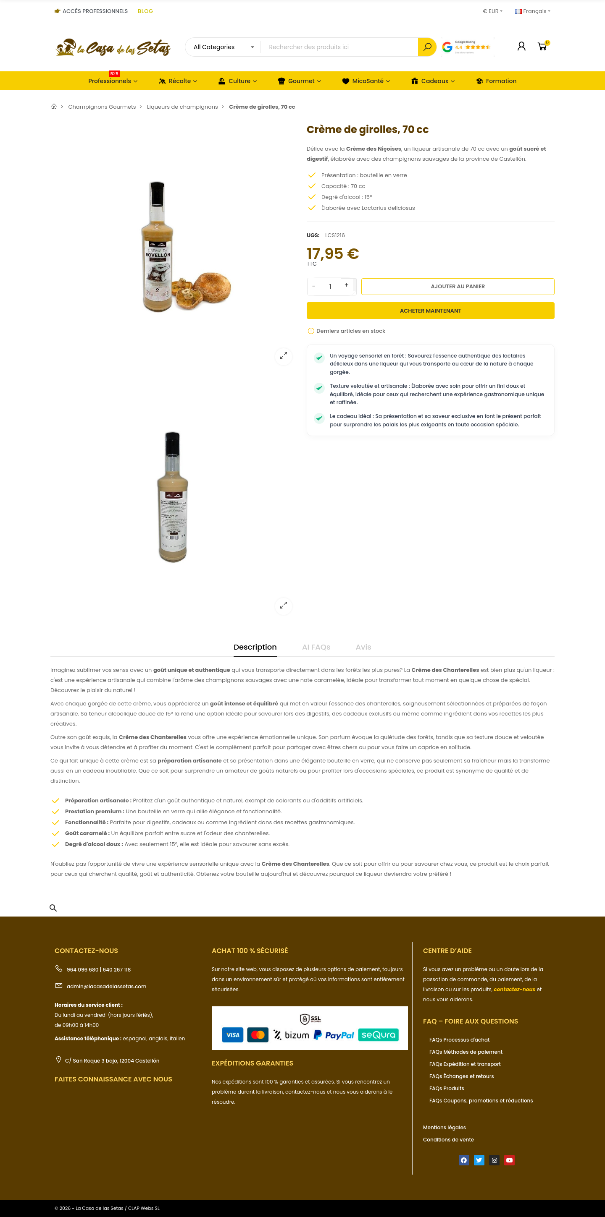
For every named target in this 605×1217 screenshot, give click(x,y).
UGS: (313, 235)
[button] (53, 908)
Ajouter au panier (458, 286)
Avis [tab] (363, 647)
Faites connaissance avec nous (113, 1079)
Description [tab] (255, 647)
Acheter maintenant (430, 311)
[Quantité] (330, 286)
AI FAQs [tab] (316, 647)
